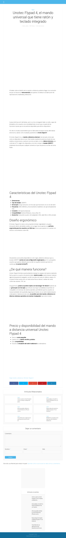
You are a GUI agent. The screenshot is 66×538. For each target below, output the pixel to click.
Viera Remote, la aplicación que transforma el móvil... (37, 526)
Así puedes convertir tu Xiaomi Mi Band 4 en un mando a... (52, 400)
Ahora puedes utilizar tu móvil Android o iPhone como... (23, 410)
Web (43, 449)
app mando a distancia (16, 378)
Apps (33, 10)
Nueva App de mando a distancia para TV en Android (52, 410)
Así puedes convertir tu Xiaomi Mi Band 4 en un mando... (37, 505)
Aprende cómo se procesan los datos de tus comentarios (44, 463)
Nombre (8, 449)
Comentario (8, 433)
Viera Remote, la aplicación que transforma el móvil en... (24, 419)
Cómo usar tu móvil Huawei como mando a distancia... (37, 498)
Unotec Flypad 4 (28, 378)
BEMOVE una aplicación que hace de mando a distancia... (52, 419)
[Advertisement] (33, 40)
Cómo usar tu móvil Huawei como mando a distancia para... (24, 400)
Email (26, 449)
